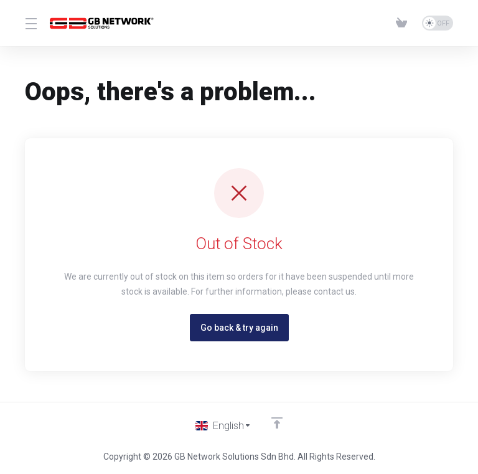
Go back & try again (239, 328)
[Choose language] (223, 425)
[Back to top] (277, 422)
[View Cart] (404, 23)
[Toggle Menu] (30, 23)
